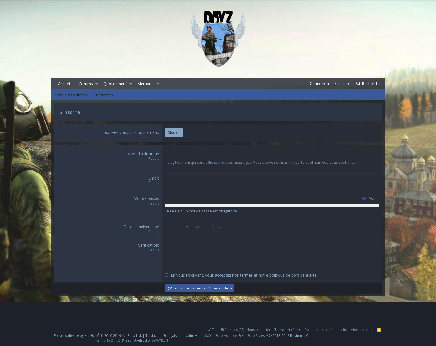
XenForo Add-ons (223, 335)
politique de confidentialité (293, 275)
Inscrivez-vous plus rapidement (130, 132)
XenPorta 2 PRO (108, 340)
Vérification (148, 245)
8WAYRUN (160, 340)
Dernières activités (71, 94)
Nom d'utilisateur (142, 153)
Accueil (64, 83)
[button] (96, 83)
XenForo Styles (253, 335)
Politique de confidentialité (326, 329)
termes (246, 275)
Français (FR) (232, 329)
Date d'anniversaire (140, 226)
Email (153, 178)
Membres (146, 83)
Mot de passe (145, 198)
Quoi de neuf (115, 83)
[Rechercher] (369, 83)
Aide (354, 329)
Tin (212, 329)
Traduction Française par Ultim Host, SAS (177, 335)
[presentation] (207, 253)
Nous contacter (258, 329)
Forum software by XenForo (98, 335)
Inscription (104, 94)
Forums (86, 83)
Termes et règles (287, 329)
